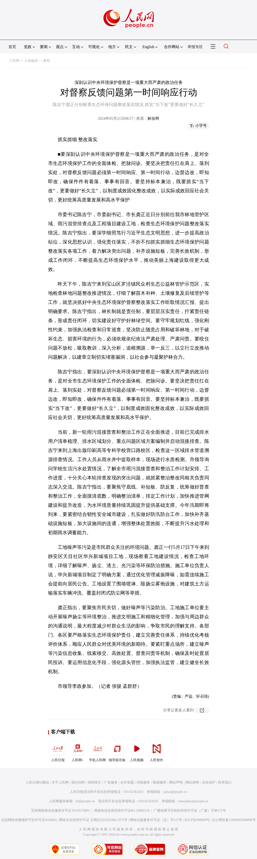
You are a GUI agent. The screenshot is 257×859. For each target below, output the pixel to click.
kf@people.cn (85, 801)
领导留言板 (117, 751)
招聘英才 (94, 782)
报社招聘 (78, 782)
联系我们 (225, 782)
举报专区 (195, 47)
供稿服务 (143, 782)
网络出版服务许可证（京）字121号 (156, 820)
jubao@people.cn (175, 792)
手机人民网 (97, 751)
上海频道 (31, 61)
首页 (12, 47)
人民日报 (58, 751)
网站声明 (176, 782)
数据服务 (159, 782)
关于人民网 (60, 782)
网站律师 (192, 782)
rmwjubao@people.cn (193, 801)
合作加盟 (127, 782)
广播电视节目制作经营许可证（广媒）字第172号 (190, 810)
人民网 (14, 61)
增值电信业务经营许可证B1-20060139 (122, 810)
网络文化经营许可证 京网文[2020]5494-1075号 (93, 820)
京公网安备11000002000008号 (234, 820)
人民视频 (136, 751)
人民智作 (156, 751)
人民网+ (77, 751)
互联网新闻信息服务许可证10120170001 (60, 810)
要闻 (46, 61)
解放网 (153, 118)
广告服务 (111, 782)
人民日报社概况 (37, 782)
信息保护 (208, 782)
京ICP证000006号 (197, 820)
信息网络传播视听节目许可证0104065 (29, 820)
